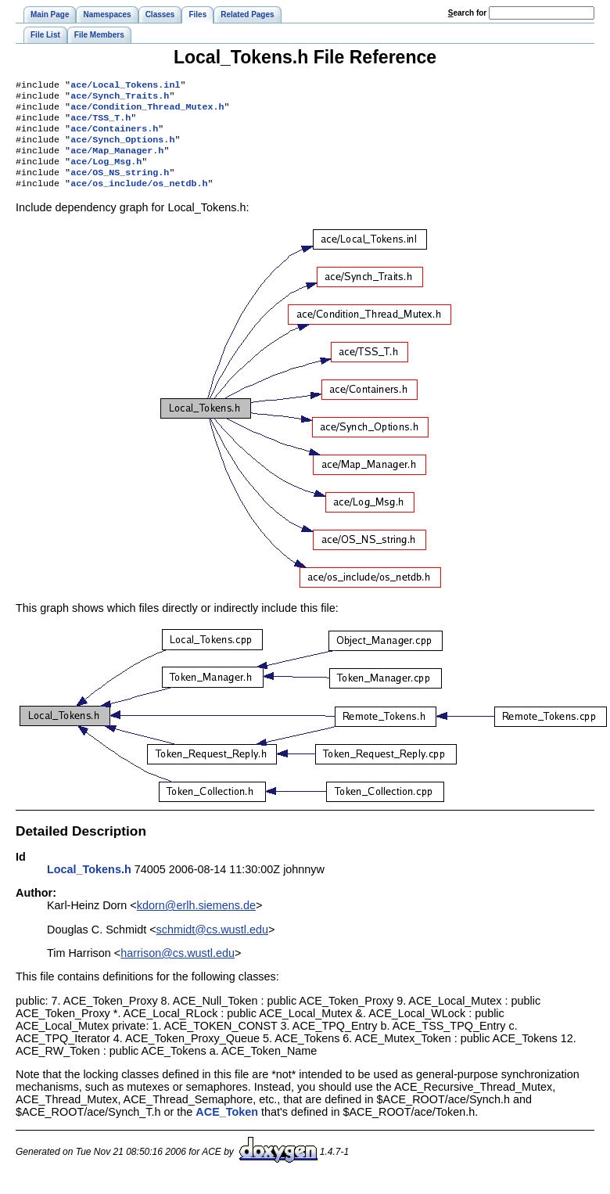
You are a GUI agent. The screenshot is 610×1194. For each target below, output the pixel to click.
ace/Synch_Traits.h (119, 98)
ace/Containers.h (114, 136)
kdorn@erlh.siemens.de (196, 921)
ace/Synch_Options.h (122, 148)
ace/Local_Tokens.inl (125, 86)
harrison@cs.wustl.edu (177, 968)
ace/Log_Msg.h (106, 173)
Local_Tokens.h (89, 885)
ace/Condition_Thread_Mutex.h (147, 111)
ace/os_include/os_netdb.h (138, 198)
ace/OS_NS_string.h (119, 186)
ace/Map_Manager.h (116, 161)
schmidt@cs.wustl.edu (212, 945)
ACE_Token (227, 1127)
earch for (467, 13)
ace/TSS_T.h (100, 123)
